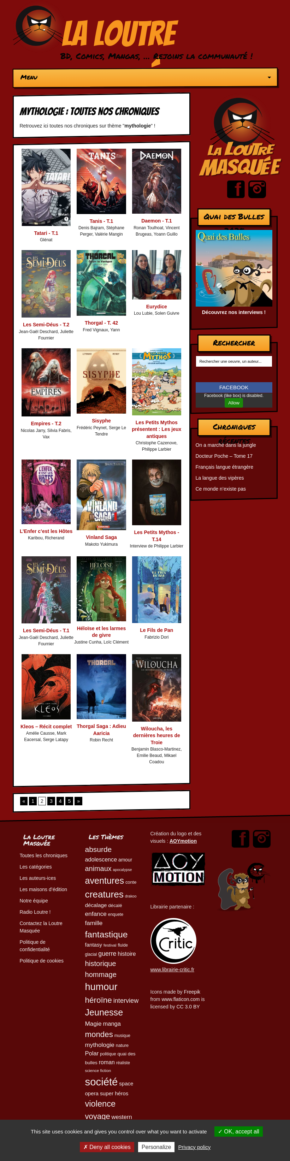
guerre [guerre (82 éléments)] (107, 953)
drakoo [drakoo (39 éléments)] (131, 896)
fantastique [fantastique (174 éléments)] (106, 934)
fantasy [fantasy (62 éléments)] (93, 945)
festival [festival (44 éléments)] (110, 945)
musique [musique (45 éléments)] (122, 1035)
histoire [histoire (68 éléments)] (127, 954)
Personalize (156, 1147)
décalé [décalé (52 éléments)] (115, 905)
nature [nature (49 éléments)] (122, 1045)
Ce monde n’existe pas (221, 489)
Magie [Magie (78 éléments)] (93, 1023)
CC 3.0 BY (188, 1006)
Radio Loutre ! (35, 912)
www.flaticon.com (180, 999)
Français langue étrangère (224, 467)
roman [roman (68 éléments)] (107, 1062)
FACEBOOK (234, 387)
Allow (233, 402)
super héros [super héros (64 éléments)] (114, 1093)
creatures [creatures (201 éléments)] (104, 894)
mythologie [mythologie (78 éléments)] (99, 1044)
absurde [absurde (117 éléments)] (98, 849)
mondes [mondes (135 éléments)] (99, 1034)
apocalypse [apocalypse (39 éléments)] (122, 869)
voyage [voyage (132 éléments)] (97, 1116)
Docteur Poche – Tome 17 (224, 456)
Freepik (192, 992)
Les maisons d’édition (43, 889)
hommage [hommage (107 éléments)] (101, 974)
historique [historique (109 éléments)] (100, 963)
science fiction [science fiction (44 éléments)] (98, 1070)
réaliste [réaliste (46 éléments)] (123, 1062)
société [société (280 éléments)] (101, 1082)
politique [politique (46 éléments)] (108, 1054)
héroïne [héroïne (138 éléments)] (98, 1000)
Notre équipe (34, 901)
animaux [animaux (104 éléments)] (98, 868)
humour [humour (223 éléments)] (101, 986)
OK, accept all (238, 1132)
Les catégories (36, 867)
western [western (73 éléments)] (122, 1117)
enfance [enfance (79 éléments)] (96, 913)
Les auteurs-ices (38, 878)
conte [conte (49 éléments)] (130, 882)
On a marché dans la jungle (226, 445)
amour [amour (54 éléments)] (125, 860)
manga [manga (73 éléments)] (112, 1023)
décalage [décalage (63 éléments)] (96, 905)
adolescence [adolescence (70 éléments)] (101, 859)
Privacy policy (194, 1147)
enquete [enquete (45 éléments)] (115, 914)
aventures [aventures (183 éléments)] (104, 880)
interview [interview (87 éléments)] (126, 1000)
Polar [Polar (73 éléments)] (92, 1053)
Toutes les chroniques (43, 855)
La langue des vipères (220, 478)
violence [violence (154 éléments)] (100, 1103)
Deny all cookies (107, 1147)
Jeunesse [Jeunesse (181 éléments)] (104, 1012)
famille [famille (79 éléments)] (94, 922)
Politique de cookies (42, 961)
